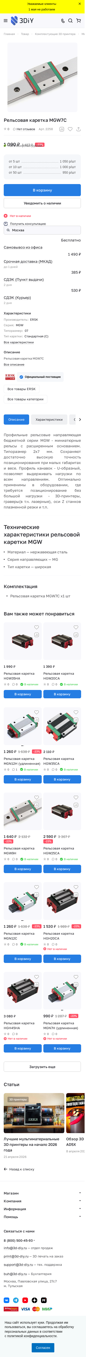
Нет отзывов (24, 129)
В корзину (42, 190)
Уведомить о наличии (42, 203)
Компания (12, 1201)
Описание (16, 419)
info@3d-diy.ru (15, 1248)
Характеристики (49, 419)
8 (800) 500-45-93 (18, 1240)
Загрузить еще (42, 1067)
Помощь (11, 1217)
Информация (15, 1209)
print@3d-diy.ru (16, 1256)
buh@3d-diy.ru (15, 1274)
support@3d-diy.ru (18, 1264)
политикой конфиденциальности (32, 1336)
